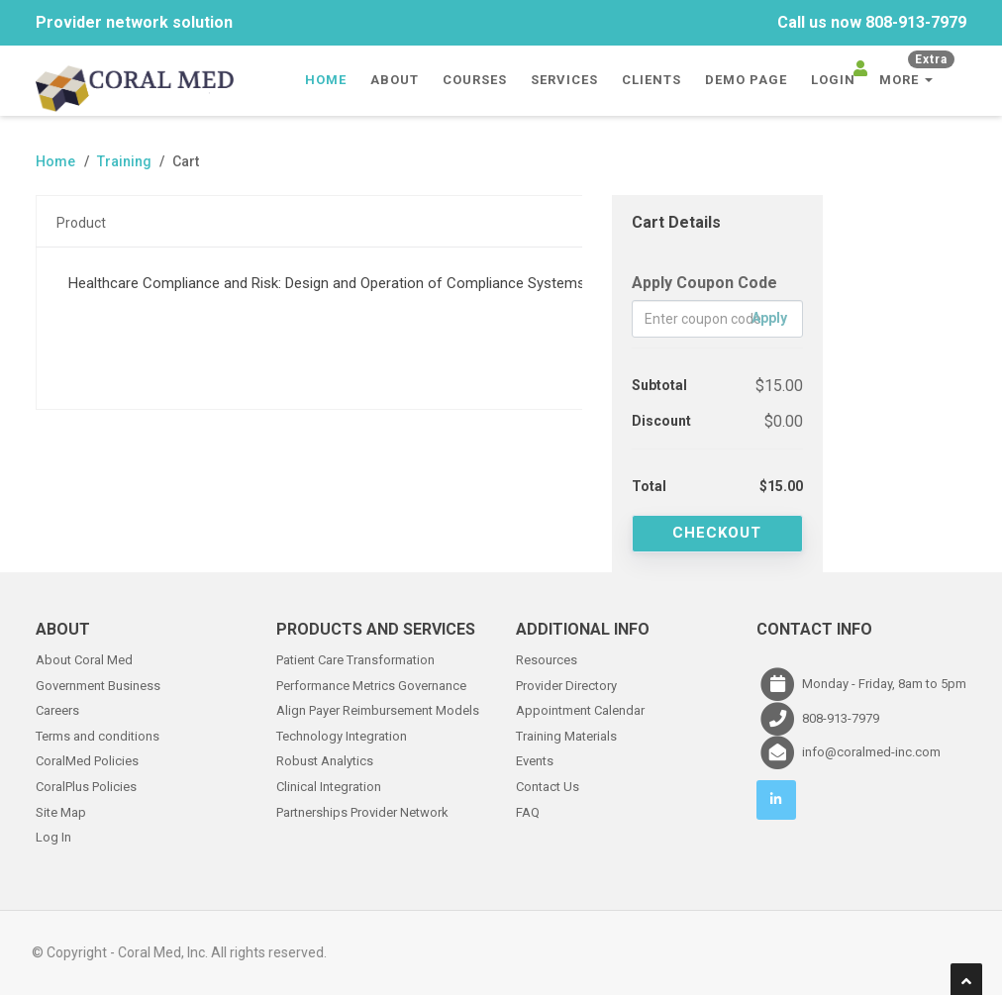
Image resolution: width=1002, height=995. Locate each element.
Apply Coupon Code (704, 282)
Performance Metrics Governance (371, 683)
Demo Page (746, 79)
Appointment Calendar (580, 708)
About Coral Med (84, 657)
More (916, 73)
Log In (53, 835)
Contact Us (547, 784)
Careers (57, 708)
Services (564, 79)
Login (833, 79)
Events (534, 759)
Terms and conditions (97, 734)
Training (124, 161)
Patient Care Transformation (355, 657)
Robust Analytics (324, 759)
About (394, 79)
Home (326, 79)
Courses (475, 79)
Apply (769, 318)
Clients (651, 79)
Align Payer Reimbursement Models (377, 708)
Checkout (716, 533)
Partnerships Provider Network (362, 810)
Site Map (61, 810)
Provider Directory (566, 683)
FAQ (528, 810)
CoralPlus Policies (86, 784)
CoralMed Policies (87, 759)
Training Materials (566, 734)
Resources (546, 657)
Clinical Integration (328, 784)
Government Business (98, 683)
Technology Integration (341, 734)
